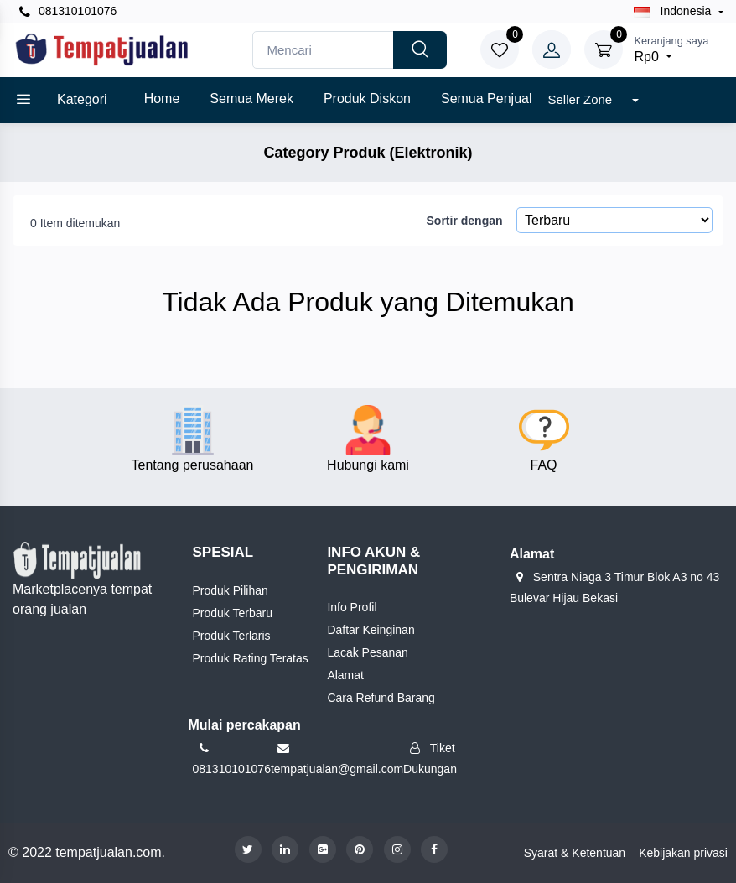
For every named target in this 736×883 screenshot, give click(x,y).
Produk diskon (367, 98)
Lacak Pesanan (367, 652)
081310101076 (68, 11)
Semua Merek (251, 98)
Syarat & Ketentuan (574, 853)
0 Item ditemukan (75, 223)
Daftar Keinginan (370, 629)
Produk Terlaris (232, 635)
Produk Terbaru (232, 613)
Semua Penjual (486, 98)
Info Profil (351, 607)
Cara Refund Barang (380, 697)
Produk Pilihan (230, 590)
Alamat (345, 675)
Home (162, 98)
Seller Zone (581, 99)
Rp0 (671, 48)
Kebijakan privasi (683, 853)
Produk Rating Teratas (250, 658)
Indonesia (674, 11)
